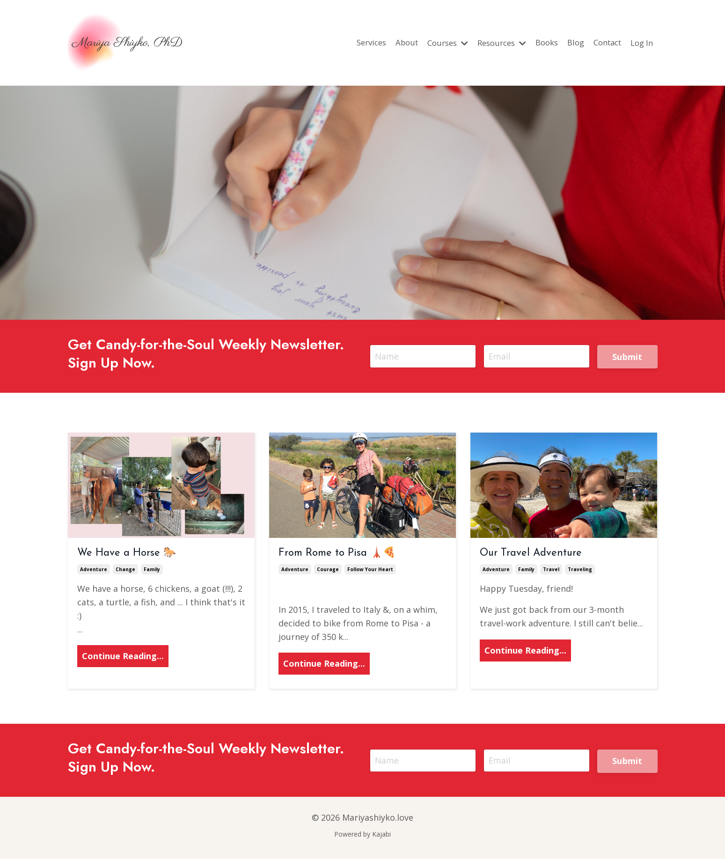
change (125, 571)
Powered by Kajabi (362, 835)
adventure (93, 571)
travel (551, 571)
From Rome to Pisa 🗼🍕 (336, 554)
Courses (431, 42)
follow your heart (370, 571)
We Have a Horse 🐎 (126, 554)
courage (328, 571)
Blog (568, 42)
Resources (489, 42)
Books (537, 42)
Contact (603, 42)
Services (348, 42)
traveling (580, 571)
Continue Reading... (123, 657)
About (386, 42)
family (152, 571)
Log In (640, 42)
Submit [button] (627, 357)
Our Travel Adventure (531, 554)
